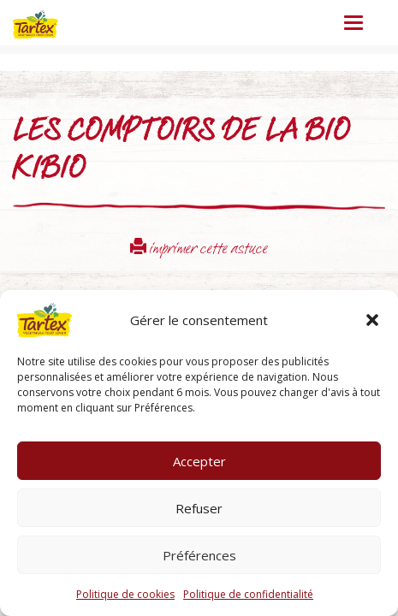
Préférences (199, 555)
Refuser (199, 508)
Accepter (199, 461)
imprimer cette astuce (199, 250)
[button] (372, 320)
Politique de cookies (125, 594)
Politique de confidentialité (248, 594)
